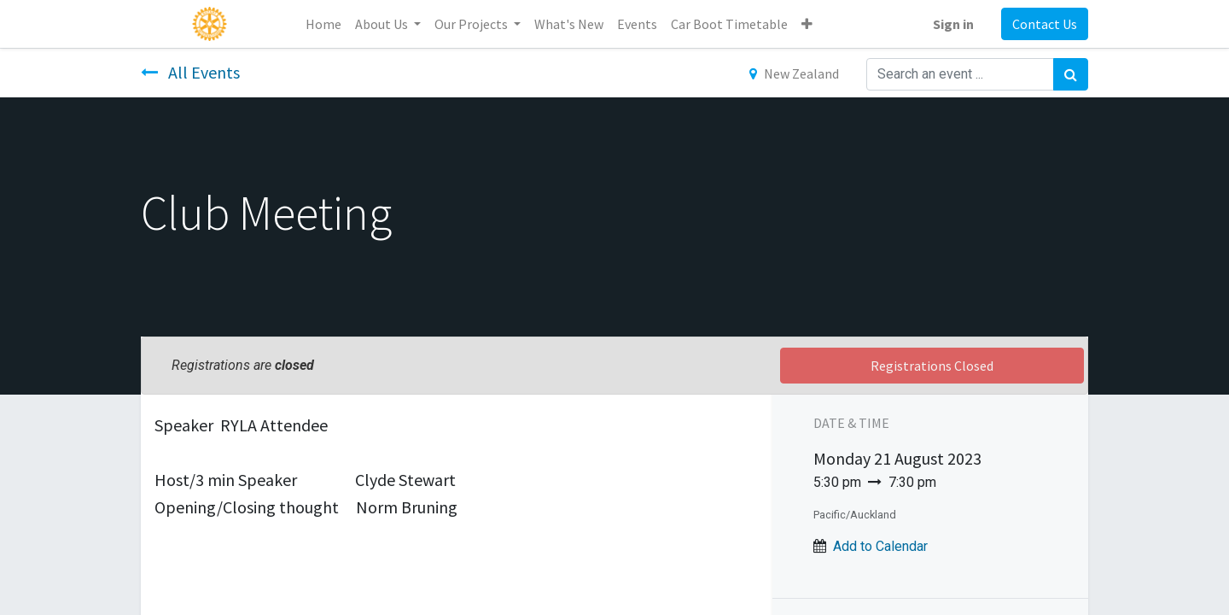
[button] (807, 24)
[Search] (1070, 74)
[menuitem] (323, 24)
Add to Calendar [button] (880, 546)
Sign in (953, 23)
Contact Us (1044, 23)
